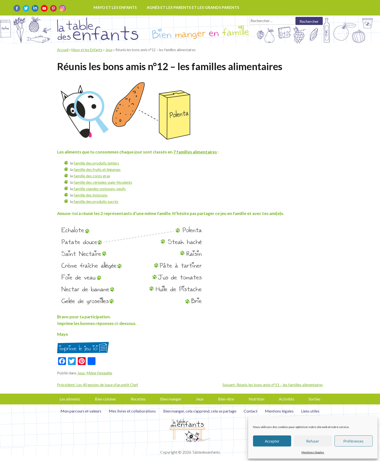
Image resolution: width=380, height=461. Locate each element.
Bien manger (170, 399)
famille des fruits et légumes (97, 169)
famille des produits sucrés (95, 201)
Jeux (108, 50)
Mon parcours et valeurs (81, 411)
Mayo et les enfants (115, 7)
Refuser (312, 441)
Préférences (353, 441)
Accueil (62, 50)
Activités (286, 399)
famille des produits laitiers (96, 163)
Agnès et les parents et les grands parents (193, 7)
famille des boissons (91, 195)
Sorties (314, 399)
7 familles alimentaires (195, 151)
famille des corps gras (92, 175)
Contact (250, 411)
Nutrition (256, 399)
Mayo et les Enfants (86, 50)
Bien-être (226, 399)
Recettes (138, 399)
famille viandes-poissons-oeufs (99, 188)
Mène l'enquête (99, 372)
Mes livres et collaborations (132, 411)
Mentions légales (312, 452)
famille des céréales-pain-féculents (103, 182)
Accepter (272, 441)
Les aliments (70, 399)
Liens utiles (310, 411)
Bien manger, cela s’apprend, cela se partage (199, 411)
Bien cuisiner (105, 399)
